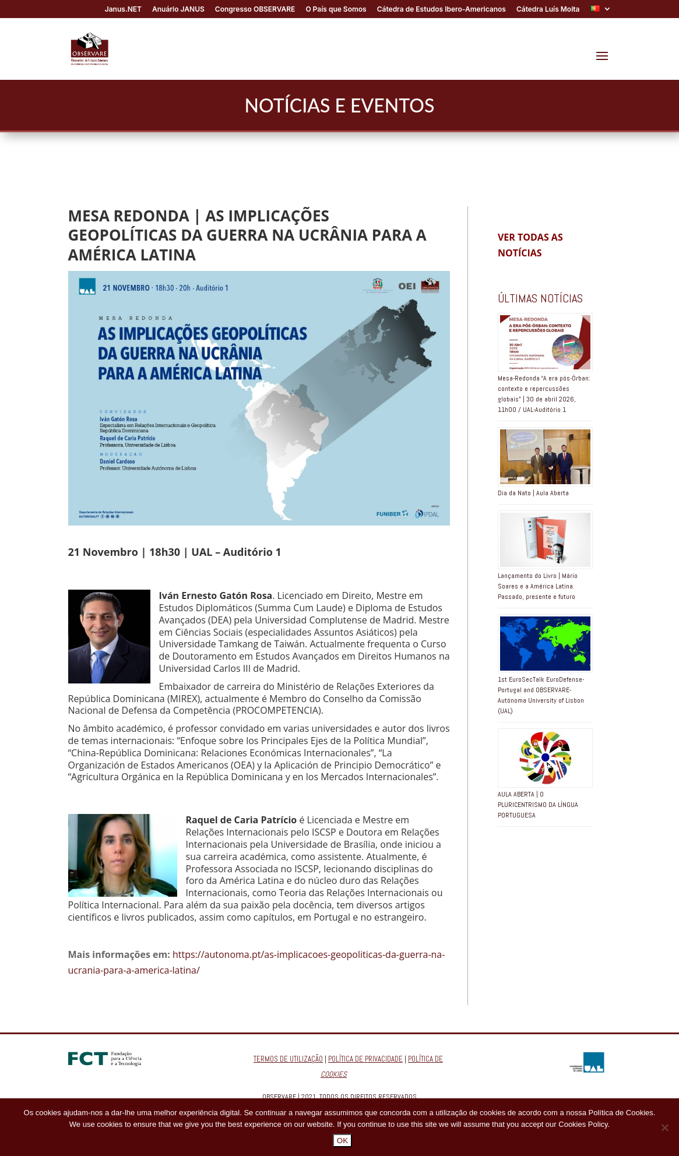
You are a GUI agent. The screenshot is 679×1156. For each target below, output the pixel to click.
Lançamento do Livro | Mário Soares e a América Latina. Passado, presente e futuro (538, 586)
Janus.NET (123, 9)
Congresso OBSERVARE (255, 9)
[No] (664, 1127)
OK (342, 1140)
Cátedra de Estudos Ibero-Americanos (441, 9)
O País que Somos (335, 9)
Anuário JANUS (178, 9)
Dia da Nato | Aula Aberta (533, 493)
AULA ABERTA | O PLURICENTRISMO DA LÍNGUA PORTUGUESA (538, 805)
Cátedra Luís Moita (548, 9)
